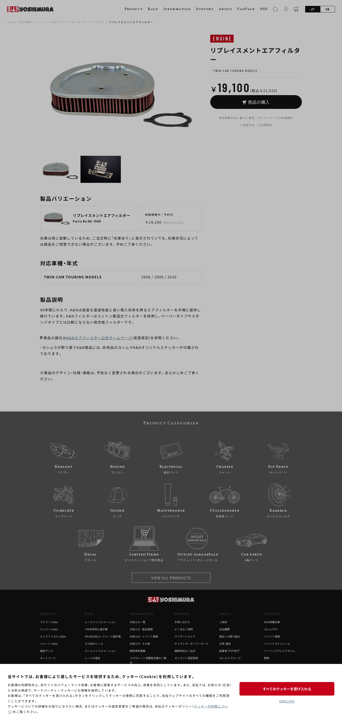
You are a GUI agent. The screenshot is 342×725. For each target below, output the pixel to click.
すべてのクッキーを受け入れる (287, 688)
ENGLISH (286, 701)
